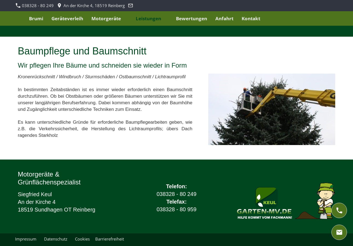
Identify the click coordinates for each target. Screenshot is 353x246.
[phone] (339, 210)
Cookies (82, 239)
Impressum (27, 239)
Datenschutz (57, 239)
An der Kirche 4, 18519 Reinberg (91, 5)
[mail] (339, 232)
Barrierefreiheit (109, 239)
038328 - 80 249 (35, 5)
